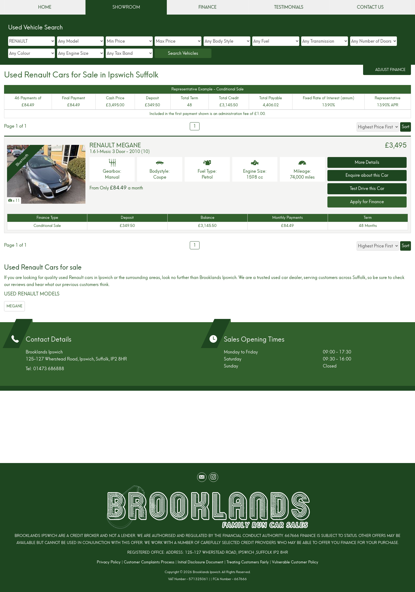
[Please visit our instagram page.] (213, 477)
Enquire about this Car (367, 175)
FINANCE (207, 7)
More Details (367, 162)
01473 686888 (48, 368)
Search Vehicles (183, 53)
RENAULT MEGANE (115, 145)
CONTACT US (370, 7)
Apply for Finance (367, 201)
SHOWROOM (126, 7)
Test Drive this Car (367, 188)
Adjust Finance (390, 69)
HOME (44, 7)
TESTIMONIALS (288, 7)
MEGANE (14, 306)
